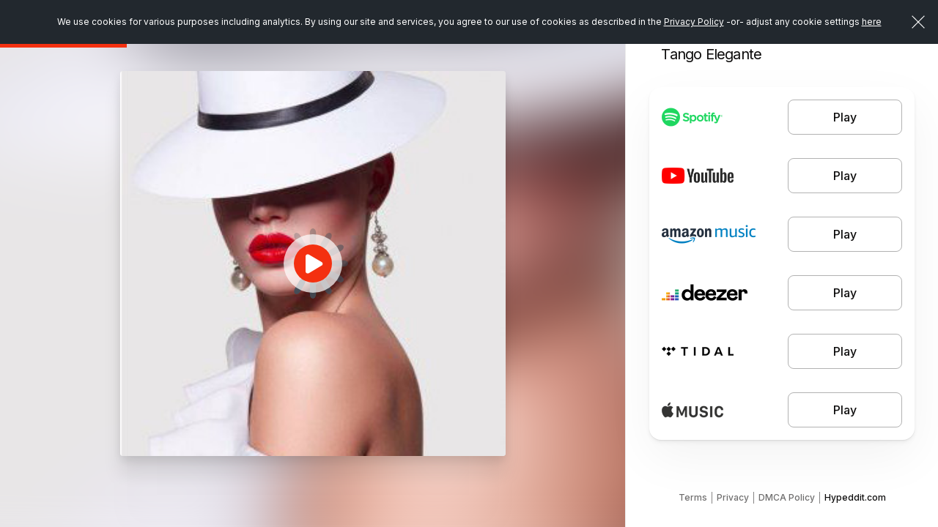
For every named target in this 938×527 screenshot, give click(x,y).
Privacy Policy (694, 21)
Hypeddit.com (855, 497)
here (872, 21)
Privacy (733, 497)
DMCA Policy (786, 497)
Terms (693, 497)
